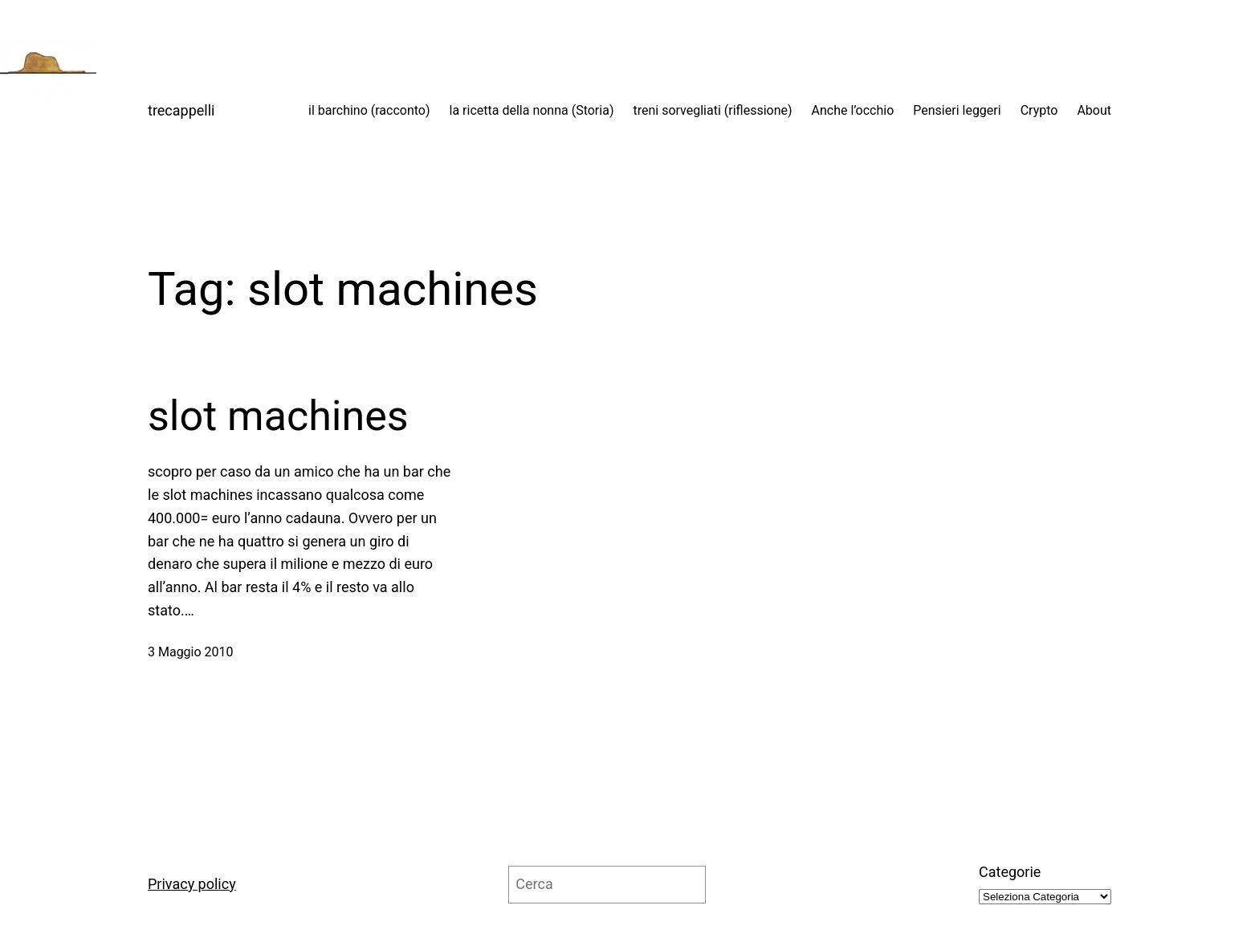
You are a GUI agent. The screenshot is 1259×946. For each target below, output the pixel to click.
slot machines (278, 416)
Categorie (1010, 871)
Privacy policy (192, 883)
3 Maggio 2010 (191, 652)
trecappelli (181, 110)
